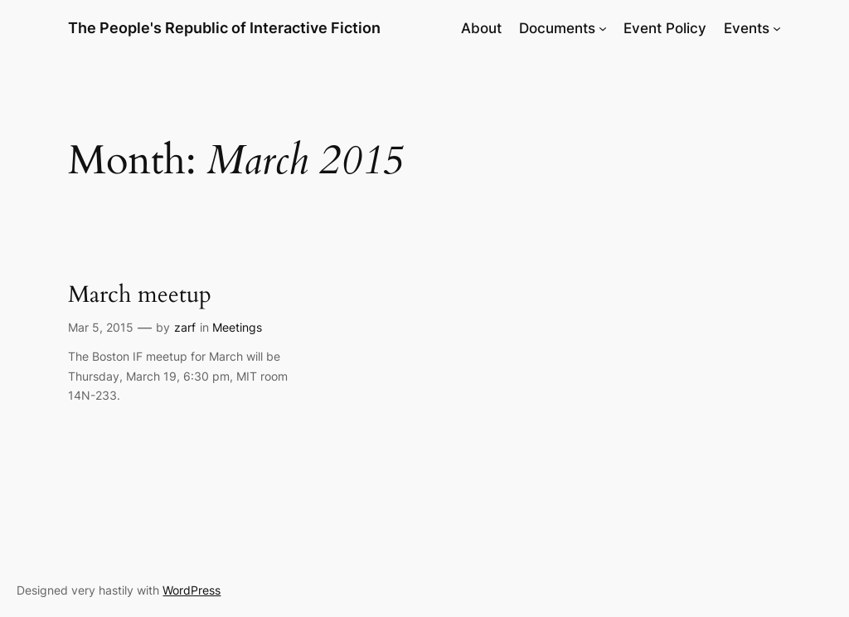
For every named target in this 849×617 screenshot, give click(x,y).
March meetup (139, 294)
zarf (185, 327)
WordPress (192, 590)
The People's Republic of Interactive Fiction (224, 27)
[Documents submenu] (603, 28)
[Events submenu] (777, 28)
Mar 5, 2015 (100, 327)
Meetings (237, 327)
